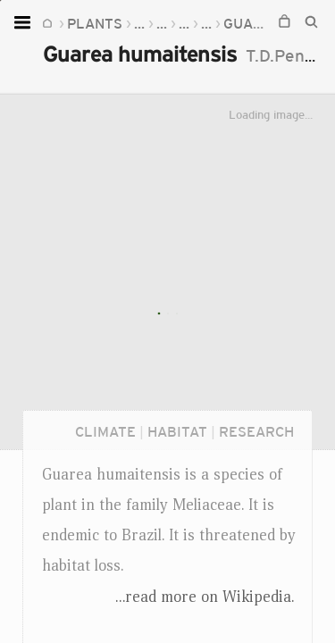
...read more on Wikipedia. (204, 596)
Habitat (177, 431)
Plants (94, 23)
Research (256, 431)
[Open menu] (24, 22)
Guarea (252, 23)
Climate (105, 431)
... (139, 23)
